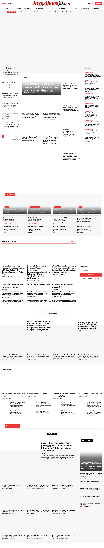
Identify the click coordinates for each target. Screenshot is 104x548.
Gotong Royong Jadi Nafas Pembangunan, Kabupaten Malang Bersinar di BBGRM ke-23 (11, 84)
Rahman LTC (4, 99)
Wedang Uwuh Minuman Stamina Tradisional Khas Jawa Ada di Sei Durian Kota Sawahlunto (13, 487)
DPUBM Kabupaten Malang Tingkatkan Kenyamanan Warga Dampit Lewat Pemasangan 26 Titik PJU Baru (13, 302)
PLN (78, 222)
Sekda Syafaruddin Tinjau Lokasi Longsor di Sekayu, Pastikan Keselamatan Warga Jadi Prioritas (11, 105)
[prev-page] (81, 510)
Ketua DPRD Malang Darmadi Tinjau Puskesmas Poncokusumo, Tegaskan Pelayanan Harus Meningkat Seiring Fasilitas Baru (38, 272)
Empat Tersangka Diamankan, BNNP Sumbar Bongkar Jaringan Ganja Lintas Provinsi (68, 404)
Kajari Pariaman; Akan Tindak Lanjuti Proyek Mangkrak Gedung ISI (93, 131)
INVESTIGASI (4, 77)
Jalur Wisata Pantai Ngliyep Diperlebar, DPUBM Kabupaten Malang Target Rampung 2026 (30, 114)
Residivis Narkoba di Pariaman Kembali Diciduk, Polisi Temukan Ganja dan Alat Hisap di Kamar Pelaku (17, 413)
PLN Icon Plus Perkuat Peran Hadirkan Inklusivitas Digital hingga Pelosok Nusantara (84, 220)
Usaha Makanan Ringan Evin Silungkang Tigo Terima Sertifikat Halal (63, 511)
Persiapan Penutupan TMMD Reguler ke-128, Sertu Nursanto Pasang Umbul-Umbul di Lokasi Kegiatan (60, 220)
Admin (3, 87)
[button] (11, 3)
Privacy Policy (96, 278)
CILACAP (86, 80)
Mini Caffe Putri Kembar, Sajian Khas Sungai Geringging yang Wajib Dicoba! (63, 486)
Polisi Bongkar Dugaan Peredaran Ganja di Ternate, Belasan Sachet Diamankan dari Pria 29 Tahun (43, 404)
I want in (91, 274)
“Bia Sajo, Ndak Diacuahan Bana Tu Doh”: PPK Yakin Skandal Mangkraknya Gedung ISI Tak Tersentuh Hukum (92, 114)
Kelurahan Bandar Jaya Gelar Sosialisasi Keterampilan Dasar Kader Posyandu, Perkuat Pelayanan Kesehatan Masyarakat (84, 229)
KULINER (43, 453)
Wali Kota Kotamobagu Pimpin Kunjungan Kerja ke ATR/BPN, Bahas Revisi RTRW (38, 285)
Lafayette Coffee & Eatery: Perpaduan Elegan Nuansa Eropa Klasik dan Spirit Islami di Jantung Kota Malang (38, 487)
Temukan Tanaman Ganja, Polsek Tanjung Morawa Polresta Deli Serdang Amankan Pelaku (13, 395)
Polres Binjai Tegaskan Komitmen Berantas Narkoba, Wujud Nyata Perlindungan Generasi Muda (94, 413)
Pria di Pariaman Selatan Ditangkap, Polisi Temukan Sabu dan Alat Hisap (42, 413)
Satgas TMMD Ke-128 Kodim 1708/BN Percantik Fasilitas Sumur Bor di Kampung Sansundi (10, 228)
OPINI (81, 478)
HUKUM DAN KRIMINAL (32, 223)
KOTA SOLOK (57, 207)
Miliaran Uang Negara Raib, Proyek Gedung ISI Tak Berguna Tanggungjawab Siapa (92, 138)
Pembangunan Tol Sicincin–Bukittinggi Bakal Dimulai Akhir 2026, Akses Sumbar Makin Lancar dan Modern (71, 86)
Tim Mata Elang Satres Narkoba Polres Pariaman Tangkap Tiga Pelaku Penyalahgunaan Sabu (34, 220)
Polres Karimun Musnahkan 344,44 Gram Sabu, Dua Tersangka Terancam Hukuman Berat (68, 413)
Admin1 (3, 276)
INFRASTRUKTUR (67, 105)
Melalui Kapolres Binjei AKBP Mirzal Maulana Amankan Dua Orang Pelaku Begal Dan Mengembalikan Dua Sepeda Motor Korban (94, 405)
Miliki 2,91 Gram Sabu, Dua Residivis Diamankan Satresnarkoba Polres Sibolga (39, 394)
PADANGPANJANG (7, 223)
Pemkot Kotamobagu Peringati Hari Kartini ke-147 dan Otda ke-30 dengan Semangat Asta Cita (13, 270)
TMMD (54, 223)
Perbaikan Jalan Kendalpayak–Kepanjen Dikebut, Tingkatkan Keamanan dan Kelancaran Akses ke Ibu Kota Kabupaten (52, 115)
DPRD (25, 77)
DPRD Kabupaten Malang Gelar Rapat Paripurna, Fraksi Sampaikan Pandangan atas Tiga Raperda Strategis (13, 286)
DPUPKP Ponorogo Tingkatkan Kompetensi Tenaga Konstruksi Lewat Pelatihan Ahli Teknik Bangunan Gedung (70, 133)
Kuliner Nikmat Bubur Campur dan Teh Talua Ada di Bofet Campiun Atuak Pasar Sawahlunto (38, 512)
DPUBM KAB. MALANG (68, 153)
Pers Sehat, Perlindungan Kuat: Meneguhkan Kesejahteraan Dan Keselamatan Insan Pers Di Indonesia (91, 475)
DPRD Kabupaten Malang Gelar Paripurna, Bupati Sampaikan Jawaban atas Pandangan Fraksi (64, 269)
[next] (96, 12)
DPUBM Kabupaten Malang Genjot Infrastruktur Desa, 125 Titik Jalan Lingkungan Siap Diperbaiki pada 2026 (31, 138)
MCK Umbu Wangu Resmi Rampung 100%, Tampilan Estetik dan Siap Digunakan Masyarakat (59, 228)
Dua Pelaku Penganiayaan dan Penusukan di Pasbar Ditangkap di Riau (90, 394)
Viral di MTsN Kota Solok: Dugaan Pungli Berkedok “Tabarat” (92, 89)
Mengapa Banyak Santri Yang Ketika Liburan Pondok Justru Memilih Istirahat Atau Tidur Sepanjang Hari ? (91, 464)
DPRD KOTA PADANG (34, 207)
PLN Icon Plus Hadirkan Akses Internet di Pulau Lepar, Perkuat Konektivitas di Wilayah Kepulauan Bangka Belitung (35, 229)
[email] (91, 270)
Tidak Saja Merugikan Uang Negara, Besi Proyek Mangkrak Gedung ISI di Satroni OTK (92, 106)
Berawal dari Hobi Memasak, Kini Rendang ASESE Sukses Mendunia (14, 511)
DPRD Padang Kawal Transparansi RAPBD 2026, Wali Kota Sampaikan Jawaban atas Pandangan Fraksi (64, 302)
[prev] (93, 12)
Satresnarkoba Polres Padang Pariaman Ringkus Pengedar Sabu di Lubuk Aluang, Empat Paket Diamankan (17, 404)
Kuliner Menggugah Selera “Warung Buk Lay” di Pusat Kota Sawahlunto (13, 536)
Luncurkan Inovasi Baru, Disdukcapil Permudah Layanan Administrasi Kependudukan (9, 220)
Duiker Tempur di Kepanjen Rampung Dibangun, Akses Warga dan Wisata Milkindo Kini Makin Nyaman (37, 293)
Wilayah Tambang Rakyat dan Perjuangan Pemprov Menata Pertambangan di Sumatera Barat (91, 490)
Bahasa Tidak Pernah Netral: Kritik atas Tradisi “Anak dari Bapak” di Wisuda (89, 482)
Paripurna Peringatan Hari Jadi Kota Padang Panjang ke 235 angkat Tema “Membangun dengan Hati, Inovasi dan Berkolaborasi (13, 294)
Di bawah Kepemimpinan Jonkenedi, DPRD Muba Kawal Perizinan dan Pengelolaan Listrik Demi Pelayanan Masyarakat (44, 11)
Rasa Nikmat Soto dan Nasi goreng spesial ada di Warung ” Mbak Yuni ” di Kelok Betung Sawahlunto (57, 447)
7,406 (15, 136)
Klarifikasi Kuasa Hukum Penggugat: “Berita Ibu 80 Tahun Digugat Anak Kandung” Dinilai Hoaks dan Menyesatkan (90, 356)
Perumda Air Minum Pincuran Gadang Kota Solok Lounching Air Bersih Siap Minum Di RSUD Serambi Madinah (63, 293)
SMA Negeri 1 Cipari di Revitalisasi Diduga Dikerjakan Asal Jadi (92, 82)
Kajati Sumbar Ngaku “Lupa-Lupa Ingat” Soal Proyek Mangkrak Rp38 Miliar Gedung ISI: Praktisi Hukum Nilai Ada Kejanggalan (92, 123)
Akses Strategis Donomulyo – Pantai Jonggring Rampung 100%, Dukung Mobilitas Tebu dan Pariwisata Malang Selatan (71, 158)
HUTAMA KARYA (66, 82)
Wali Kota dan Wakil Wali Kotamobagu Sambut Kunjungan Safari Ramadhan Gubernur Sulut (63, 286)
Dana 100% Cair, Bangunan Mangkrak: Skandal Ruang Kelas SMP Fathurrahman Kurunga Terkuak (93, 75)
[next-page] (3, 139)
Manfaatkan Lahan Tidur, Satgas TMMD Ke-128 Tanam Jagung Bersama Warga (10, 114)
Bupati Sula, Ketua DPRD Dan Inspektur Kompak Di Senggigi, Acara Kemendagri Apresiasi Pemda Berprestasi (13, 356)
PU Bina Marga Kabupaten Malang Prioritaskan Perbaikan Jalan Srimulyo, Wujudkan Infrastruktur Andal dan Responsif (51, 138)
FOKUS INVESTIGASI (89, 72)
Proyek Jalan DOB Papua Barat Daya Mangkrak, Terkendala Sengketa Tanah (71, 109)
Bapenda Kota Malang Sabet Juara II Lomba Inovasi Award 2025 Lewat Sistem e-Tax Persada (39, 302)
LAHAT (78, 233)
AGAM (6, 207)
